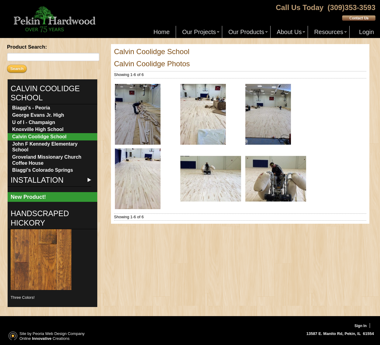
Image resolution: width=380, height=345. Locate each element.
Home (162, 32)
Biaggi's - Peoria (31, 107)
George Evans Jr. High (38, 115)
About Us (289, 32)
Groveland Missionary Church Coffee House (46, 160)
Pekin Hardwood (54, 19)
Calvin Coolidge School (39, 136)
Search (16, 68)
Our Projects (199, 32)
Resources (328, 32)
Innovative (41, 338)
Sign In (360, 326)
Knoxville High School (38, 129)
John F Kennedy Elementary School (45, 147)
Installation (37, 180)
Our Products (246, 32)
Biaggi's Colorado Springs (42, 170)
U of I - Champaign (33, 122)
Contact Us (358, 18)
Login (366, 32)
